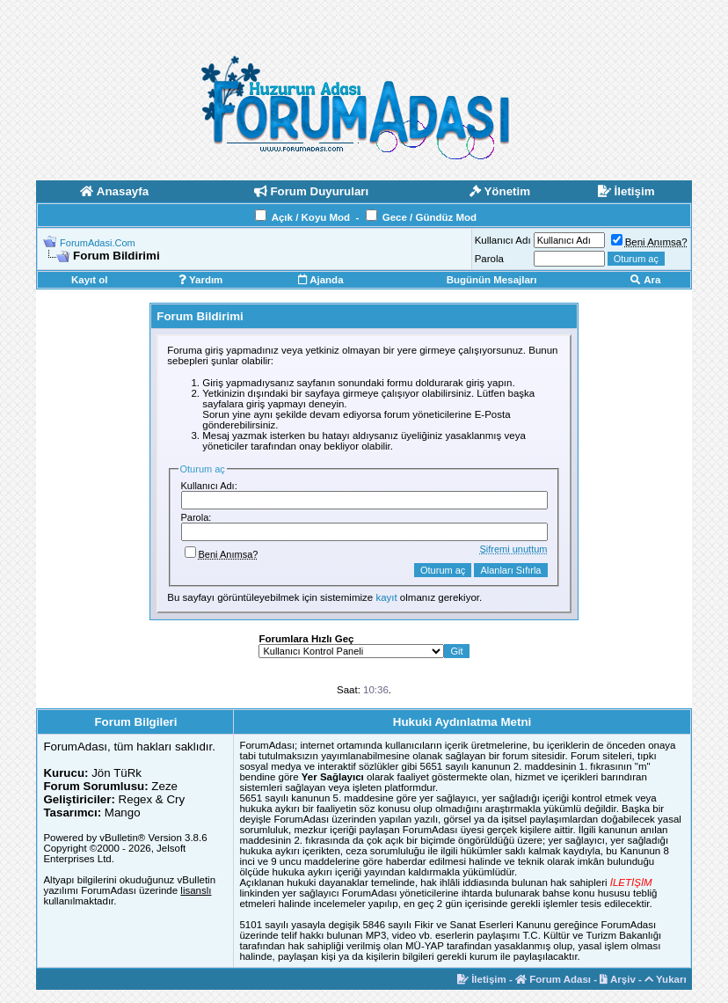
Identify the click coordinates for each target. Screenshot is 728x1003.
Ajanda (320, 280)
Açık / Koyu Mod (311, 217)
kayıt (386, 597)
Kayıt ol (89, 280)
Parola (489, 258)
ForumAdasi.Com (97, 243)
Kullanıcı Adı (503, 240)
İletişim (481, 979)
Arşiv (618, 979)
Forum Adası (553, 979)
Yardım (200, 280)
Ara (645, 280)
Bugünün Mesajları (492, 280)
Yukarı (665, 979)
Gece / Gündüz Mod (429, 217)
